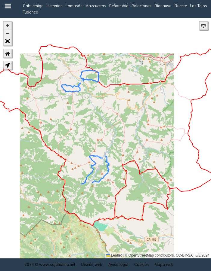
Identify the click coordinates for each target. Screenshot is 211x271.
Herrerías (55, 5)
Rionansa (163, 5)
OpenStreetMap (141, 255)
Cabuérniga (33, 5)
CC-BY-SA (184, 255)
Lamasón (74, 5)
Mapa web (164, 264)
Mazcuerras (95, 5)
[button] (7, 25)
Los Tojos (198, 5)
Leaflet (114, 255)
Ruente (181, 5)
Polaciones (141, 5)
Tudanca (30, 12)
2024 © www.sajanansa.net (49, 264)
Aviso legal (118, 264)
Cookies (141, 264)
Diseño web (91, 264)
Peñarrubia (119, 5)
